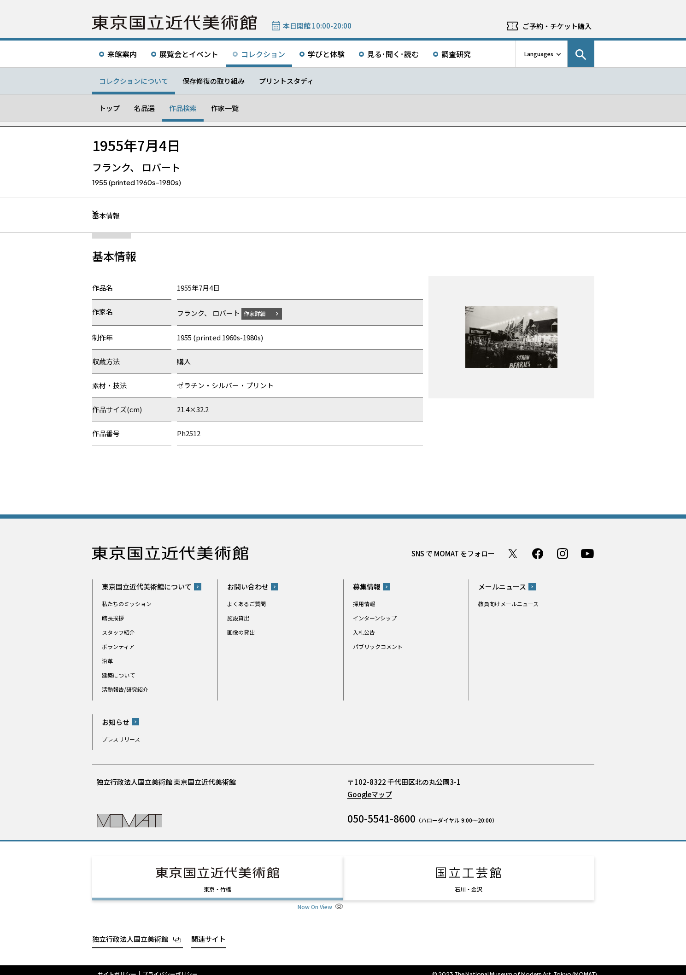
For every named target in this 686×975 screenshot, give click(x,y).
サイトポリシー (117, 966)
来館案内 (122, 53)
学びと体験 (326, 53)
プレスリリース (121, 738)
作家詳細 (260, 313)
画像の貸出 (241, 632)
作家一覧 (225, 108)
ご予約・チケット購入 (557, 26)
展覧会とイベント (188, 53)
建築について (118, 675)
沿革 (107, 661)
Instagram (562, 553)
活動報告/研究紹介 (125, 689)
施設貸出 (238, 618)
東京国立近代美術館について (147, 586)
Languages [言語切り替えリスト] (538, 54)
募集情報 (367, 586)
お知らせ (115, 721)
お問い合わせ (248, 586)
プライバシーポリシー (170, 966)
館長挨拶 (113, 618)
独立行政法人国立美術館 (130, 930)
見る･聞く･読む (393, 53)
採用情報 (364, 603)
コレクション (263, 53)
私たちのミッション (127, 603)
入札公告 (364, 632)
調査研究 (456, 53)
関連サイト (208, 930)
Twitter (513, 553)
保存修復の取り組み (213, 81)
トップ (109, 108)
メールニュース (502, 586)
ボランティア (118, 646)
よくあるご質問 (246, 603)
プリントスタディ (286, 81)
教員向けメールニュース (508, 603)
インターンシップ (375, 618)
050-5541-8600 (381, 818)
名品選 (144, 108)
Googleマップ (369, 794)
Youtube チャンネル (587, 553)
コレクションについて (133, 81)
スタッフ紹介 (118, 632)
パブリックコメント (378, 646)
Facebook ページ (538, 553)
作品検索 (183, 108)
